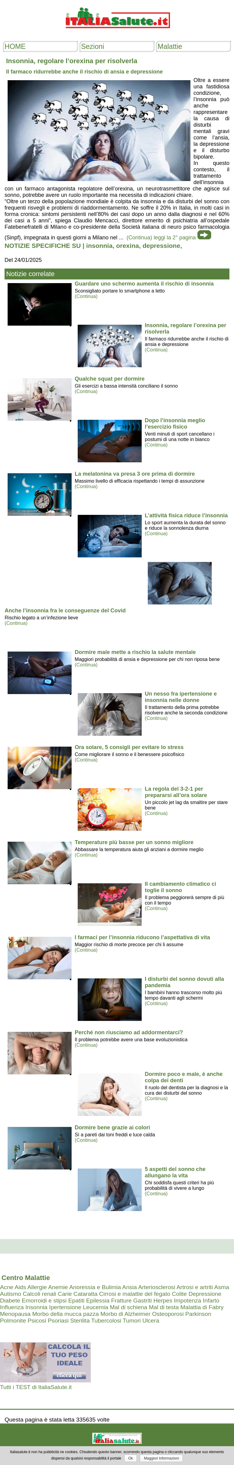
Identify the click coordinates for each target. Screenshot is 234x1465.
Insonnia (36, 1307)
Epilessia (98, 1300)
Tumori (132, 1320)
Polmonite (13, 1320)
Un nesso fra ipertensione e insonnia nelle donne (181, 697)
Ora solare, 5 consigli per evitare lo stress (129, 747)
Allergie (37, 1287)
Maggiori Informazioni (161, 1458)
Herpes (162, 1300)
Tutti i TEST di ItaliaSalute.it (36, 1387)
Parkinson (198, 1314)
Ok (130, 1458)
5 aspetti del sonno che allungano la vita (175, 1172)
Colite (179, 1294)
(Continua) (86, 296)
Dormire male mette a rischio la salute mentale (135, 652)
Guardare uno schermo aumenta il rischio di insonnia (144, 284)
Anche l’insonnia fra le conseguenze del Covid (65, 611)
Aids (20, 1287)
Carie (65, 1294)
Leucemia (95, 1307)
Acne (6, 1287)
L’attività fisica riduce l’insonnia (186, 515)
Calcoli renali (39, 1294)
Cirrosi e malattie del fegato (134, 1294)
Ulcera (150, 1320)
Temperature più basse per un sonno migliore (134, 842)
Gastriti (142, 1300)
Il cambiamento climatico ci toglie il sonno (180, 887)
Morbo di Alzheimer (126, 1314)
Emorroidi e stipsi (44, 1300)
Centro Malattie (26, 1278)
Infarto (211, 1300)
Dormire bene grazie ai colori (112, 1127)
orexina (127, 245)
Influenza (12, 1307)
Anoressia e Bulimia (95, 1287)
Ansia (129, 1287)
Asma (221, 1287)
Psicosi (37, 1320)
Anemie (58, 1287)
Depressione (205, 1294)
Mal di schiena (128, 1307)
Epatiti (76, 1300)
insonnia (99, 245)
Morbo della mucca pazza (65, 1314)
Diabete (10, 1300)
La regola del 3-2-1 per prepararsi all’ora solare (176, 792)
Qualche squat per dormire (109, 379)
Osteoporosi (167, 1314)
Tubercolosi (106, 1320)
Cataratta (85, 1294)
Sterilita (80, 1320)
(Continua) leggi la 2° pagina (161, 237)
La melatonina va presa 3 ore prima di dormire (135, 474)
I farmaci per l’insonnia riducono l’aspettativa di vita (142, 937)
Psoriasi (58, 1320)
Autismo (10, 1294)
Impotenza (187, 1300)
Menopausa (15, 1314)
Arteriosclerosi (156, 1287)
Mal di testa (164, 1307)
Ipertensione (65, 1307)
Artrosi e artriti (194, 1287)
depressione (161, 245)
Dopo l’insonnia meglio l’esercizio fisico (175, 423)
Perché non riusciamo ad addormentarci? (129, 1032)
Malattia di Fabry (202, 1307)
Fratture (121, 1300)
